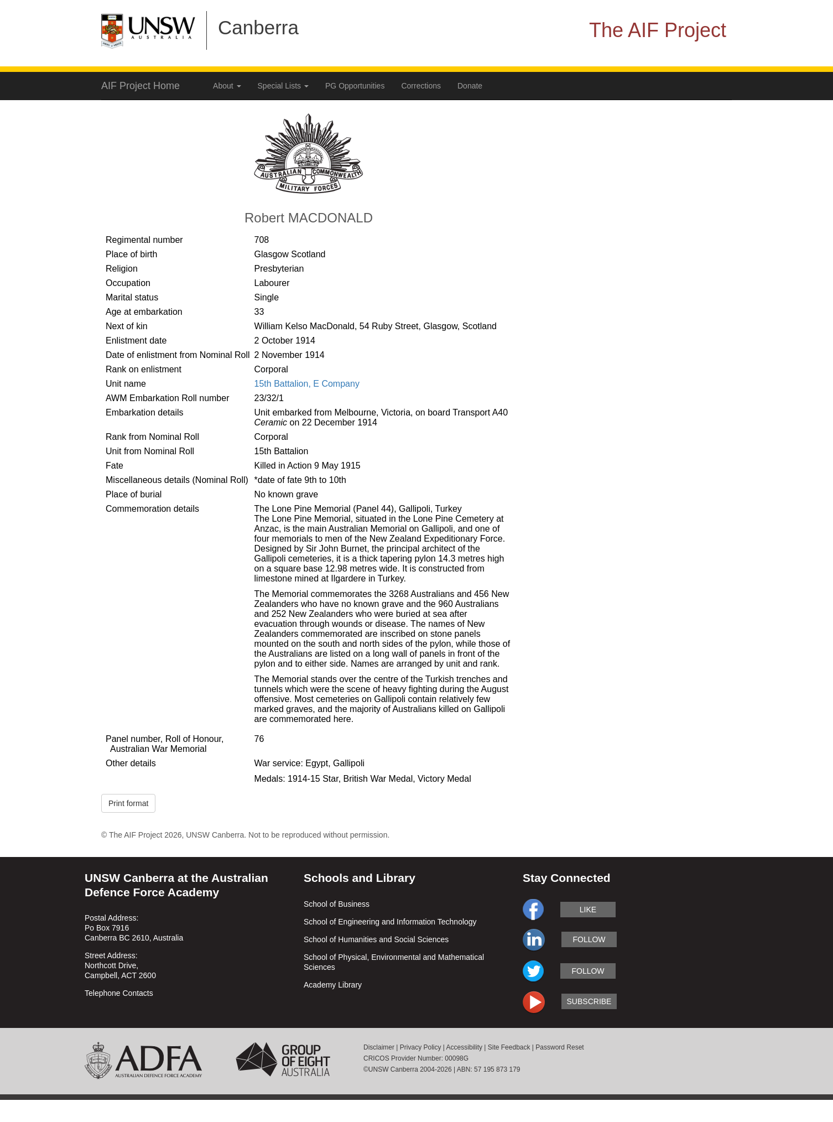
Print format (128, 803)
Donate (469, 85)
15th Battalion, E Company (307, 383)
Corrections (421, 85)
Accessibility (464, 1047)
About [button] (227, 85)
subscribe (589, 1001)
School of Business (336, 904)
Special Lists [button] (283, 85)
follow (588, 939)
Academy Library (333, 984)
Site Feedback (509, 1047)
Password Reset (559, 1047)
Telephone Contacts (119, 993)
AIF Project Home (140, 85)
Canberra (258, 27)
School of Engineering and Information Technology (390, 921)
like (588, 909)
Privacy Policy (420, 1047)
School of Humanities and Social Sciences (376, 939)
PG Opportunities (354, 85)
